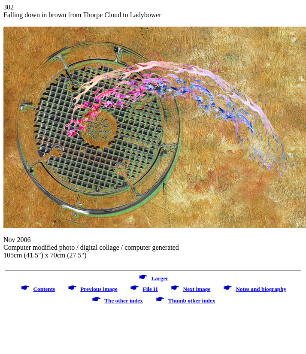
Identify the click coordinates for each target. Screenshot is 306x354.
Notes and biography (261, 289)
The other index (123, 300)
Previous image (98, 289)
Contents (44, 289)
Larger (159, 278)
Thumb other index (191, 300)
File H (150, 289)
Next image (197, 289)
